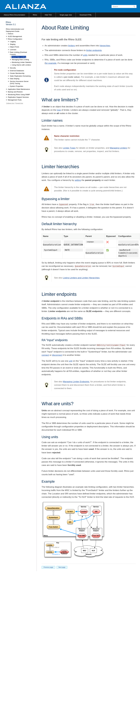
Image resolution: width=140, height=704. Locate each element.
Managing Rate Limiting (20, 60)
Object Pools (14, 47)
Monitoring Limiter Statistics (22, 62)
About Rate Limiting (19, 57)
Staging (12, 44)
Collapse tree (10, 103)
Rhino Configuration (15, 39)
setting (78, 180)
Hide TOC (48, 15)
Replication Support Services (18, 97)
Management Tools (15, 100)
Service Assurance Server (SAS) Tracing (19, 82)
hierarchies (105, 45)
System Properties (16, 86)
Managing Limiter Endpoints (76, 381)
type (59, 110)
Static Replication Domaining (20, 76)
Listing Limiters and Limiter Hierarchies (81, 278)
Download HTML (86, 15)
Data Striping (14, 79)
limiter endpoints (94, 50)
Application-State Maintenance (19, 89)
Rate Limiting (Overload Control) (18, 53)
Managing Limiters (118, 148)
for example (50, 63)
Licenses (13, 50)
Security (13, 68)
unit (70, 361)
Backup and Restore (15, 92)
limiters (71, 45)
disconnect (57, 355)
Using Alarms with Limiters (21, 65)
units (85, 55)
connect (45, 355)
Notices (10, 34)
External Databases (17, 71)
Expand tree (19, 103)
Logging (13, 41)
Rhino (35, 15)
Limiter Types (69, 148)
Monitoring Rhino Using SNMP (19, 94)
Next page (61, 567)
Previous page (48, 567)
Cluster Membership (17, 73)
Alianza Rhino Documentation (14, 15)
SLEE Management (15, 36)
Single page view (66, 15)
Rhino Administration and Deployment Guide (15, 30)
